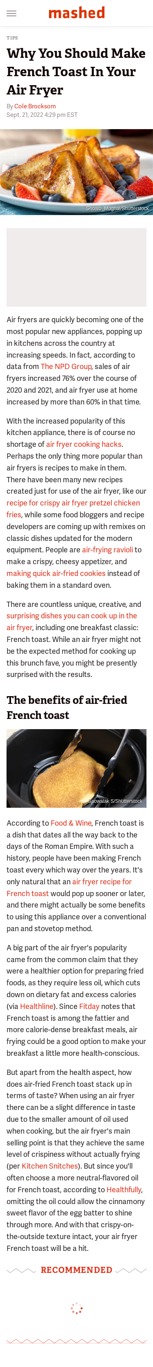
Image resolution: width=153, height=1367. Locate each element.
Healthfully (123, 1189)
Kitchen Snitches (50, 1166)
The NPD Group (65, 366)
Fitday (89, 1006)
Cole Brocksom (35, 106)
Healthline (36, 1006)
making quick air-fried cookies (56, 573)
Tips (12, 38)
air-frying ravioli (107, 549)
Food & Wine (71, 823)
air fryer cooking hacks (84, 444)
